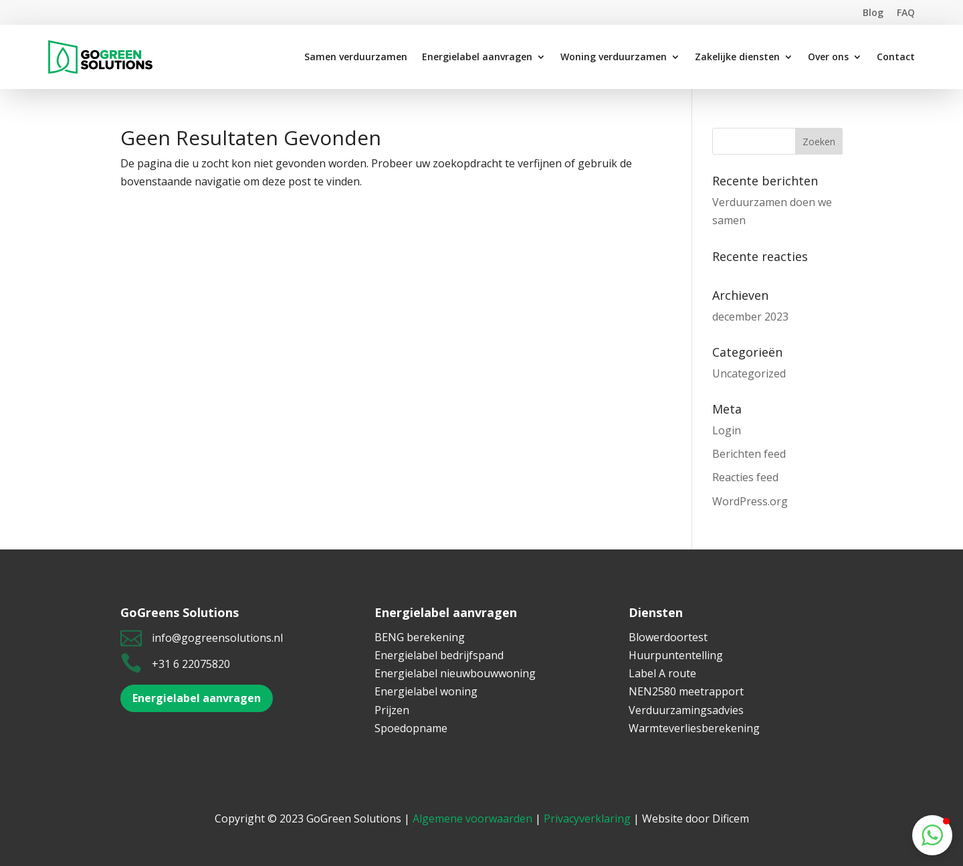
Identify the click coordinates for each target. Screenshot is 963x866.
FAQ (906, 12)
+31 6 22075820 (191, 664)
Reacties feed (745, 477)
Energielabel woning (425, 691)
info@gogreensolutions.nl (217, 637)
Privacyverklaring (587, 818)
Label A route (662, 673)
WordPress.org (750, 501)
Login (726, 430)
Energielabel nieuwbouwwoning (455, 673)
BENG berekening (419, 637)
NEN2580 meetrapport (686, 691)
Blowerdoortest (668, 637)
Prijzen (391, 710)
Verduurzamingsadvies (686, 710)
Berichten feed (749, 453)
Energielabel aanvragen (196, 698)
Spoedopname (410, 728)
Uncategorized (749, 373)
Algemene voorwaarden (472, 818)
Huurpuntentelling (676, 655)
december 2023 (750, 316)
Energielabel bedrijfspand (439, 655)
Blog (873, 12)
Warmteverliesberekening (694, 728)
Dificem (730, 818)
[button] (932, 835)
